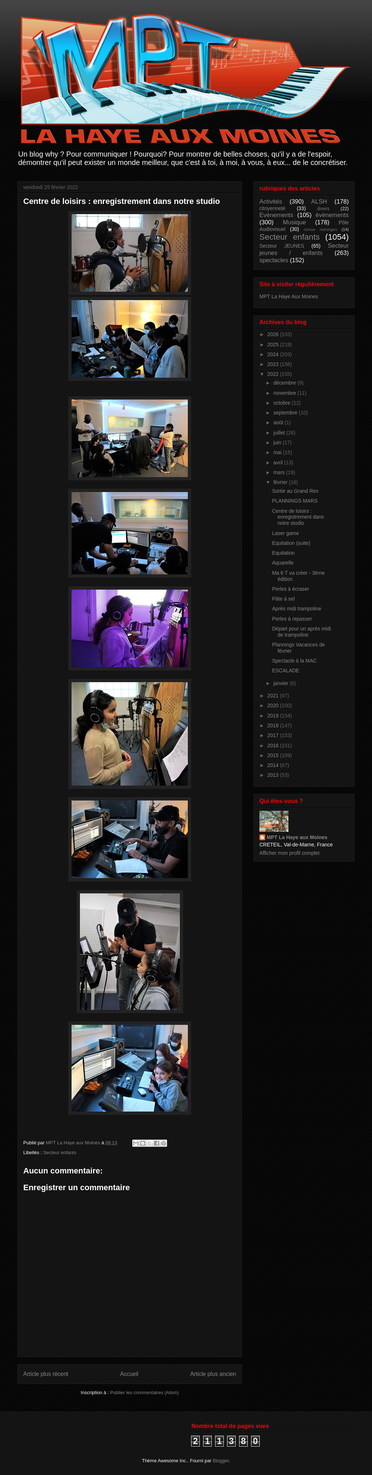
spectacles (273, 260)
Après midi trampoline (296, 608)
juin (278, 442)
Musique (294, 222)
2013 (273, 775)
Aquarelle (283, 563)
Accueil (129, 1374)
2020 (273, 705)
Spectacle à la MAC (294, 661)
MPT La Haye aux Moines (297, 837)
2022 (273, 374)
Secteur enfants (59, 1152)
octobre (282, 403)
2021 (273, 696)
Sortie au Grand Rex (295, 491)
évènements (332, 215)
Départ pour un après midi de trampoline (301, 632)
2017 (273, 735)
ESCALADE (285, 670)
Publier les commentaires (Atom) (144, 1392)
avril (278, 462)
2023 (273, 364)
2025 (273, 344)
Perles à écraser (290, 589)
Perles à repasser (292, 619)
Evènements (276, 215)
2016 (273, 745)
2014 (273, 765)
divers (323, 208)
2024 (273, 354)
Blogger (221, 1460)
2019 (273, 716)
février (281, 482)
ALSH (319, 201)
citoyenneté (272, 208)
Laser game (285, 533)
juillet (279, 433)
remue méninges (320, 229)
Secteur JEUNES (281, 246)
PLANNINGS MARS (295, 501)
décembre (285, 383)
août (278, 422)
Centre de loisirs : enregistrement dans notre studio (298, 517)
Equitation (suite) (291, 543)
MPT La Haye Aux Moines (288, 296)
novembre (285, 393)
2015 (273, 755)
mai (278, 452)
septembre (286, 413)
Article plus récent (45, 1374)
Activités (270, 201)
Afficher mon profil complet (289, 853)
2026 (273, 334)
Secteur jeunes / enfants (304, 249)
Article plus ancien (213, 1374)
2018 (273, 725)
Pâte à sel (283, 599)
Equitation (283, 553)
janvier (281, 683)
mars (279, 472)
